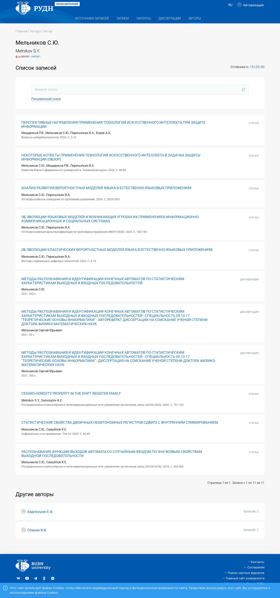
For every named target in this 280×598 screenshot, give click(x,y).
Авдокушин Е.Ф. (40, 519)
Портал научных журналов (246, 573)
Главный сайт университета (245, 578)
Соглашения (255, 567)
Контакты (257, 562)
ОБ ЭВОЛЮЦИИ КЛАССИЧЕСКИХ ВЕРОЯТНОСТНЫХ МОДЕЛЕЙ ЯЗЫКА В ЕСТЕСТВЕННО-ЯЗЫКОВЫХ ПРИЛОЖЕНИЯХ (117, 257)
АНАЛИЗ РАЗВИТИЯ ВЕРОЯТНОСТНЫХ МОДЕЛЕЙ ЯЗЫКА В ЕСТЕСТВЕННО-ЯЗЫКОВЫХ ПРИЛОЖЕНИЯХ (106, 196)
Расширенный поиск (46, 106)
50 (262, 75)
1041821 (35, 64)
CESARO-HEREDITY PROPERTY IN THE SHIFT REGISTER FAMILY (71, 401)
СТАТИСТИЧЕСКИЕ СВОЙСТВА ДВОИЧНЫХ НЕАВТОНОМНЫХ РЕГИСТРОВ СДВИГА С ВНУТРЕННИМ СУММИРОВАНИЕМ (119, 430)
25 (257, 75)
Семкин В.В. (37, 538)
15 (252, 75)
